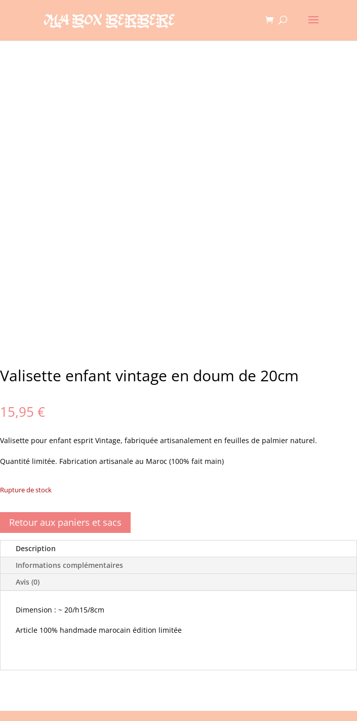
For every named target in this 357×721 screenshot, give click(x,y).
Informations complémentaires (69, 565)
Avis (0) (27, 582)
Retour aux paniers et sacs (65, 522)
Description (36, 548)
